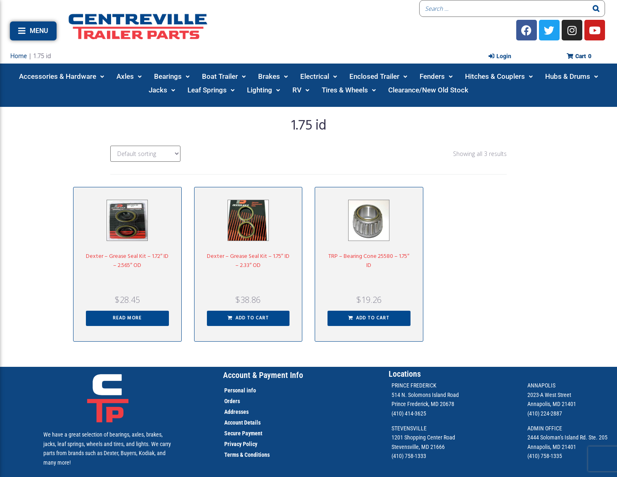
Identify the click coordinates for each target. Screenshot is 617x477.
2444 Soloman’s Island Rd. (557, 437)
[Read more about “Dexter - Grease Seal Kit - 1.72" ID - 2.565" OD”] (127, 318)
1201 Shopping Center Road (423, 437)
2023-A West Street (549, 395)
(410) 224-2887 (544, 413)
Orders (232, 401)
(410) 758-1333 (409, 456)
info (250, 390)
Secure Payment (243, 433)
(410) (533, 456)
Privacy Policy (240, 444)
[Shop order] (145, 154)
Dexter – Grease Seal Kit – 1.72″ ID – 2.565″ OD (127, 261)
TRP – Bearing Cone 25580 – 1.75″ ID (368, 261)
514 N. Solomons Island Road (425, 395)
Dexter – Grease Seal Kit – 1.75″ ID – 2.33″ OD (248, 261)
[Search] (596, 8)
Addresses (236, 412)
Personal (234, 390)
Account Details (242, 422)
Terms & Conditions (247, 454)
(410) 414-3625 (409, 413)
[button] (33, 30)
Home (18, 56)
